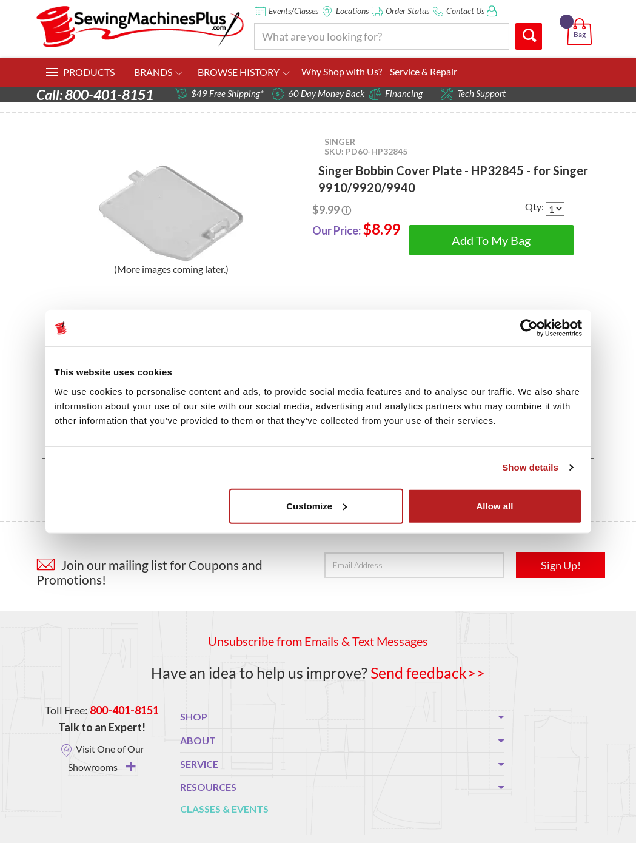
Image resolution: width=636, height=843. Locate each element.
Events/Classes (293, 10)
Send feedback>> (427, 672)
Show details (530, 467)
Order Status (407, 10)
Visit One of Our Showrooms (106, 757)
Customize (316, 505)
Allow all (495, 505)
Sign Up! (561, 565)
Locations (352, 10)
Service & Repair (423, 71)
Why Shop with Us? (341, 71)
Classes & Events (224, 808)
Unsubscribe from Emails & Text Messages (318, 641)
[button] (581, 18)
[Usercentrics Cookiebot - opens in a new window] (529, 328)
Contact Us (465, 10)
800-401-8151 (124, 710)
